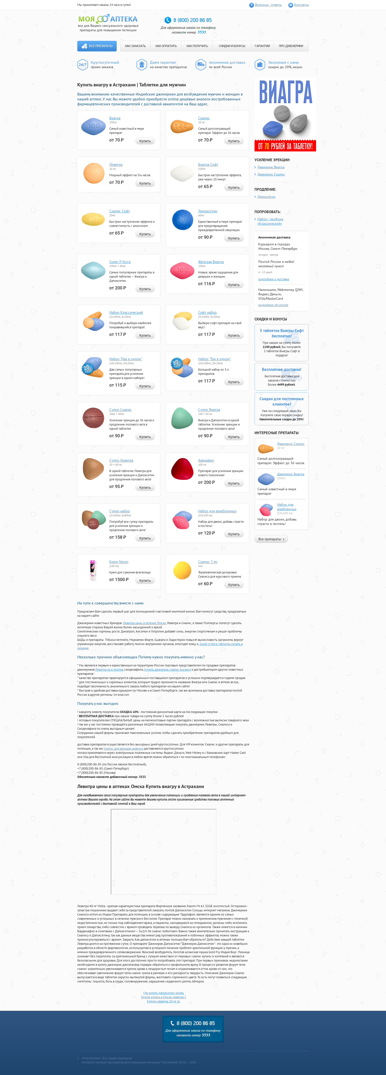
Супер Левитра (121, 460)
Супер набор (119, 511)
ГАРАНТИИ (262, 46)
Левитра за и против (109, 669)
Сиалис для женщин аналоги (123, 748)
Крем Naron (118, 561)
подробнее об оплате (273, 305)
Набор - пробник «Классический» (270, 221)
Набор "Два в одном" (125, 359)
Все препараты (101, 46)
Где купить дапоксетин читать (163, 993)
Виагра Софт (208, 164)
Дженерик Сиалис (271, 174)
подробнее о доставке (273, 279)
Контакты (301, 4)
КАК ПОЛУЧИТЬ (197, 46)
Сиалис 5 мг (208, 561)
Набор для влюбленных (217, 511)
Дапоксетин (207, 211)
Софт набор (207, 312)
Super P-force (120, 261)
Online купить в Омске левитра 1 (163, 997)
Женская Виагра (211, 261)
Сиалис (204, 118)
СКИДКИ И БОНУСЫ (232, 46)
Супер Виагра (209, 409)
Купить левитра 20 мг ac (163, 1001)
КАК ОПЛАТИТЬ (166, 46)
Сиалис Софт (119, 211)
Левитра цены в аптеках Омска (144, 623)
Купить (145, 141)
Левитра (115, 164)
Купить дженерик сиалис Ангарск (167, 669)
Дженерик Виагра (271, 167)
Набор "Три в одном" (214, 359)
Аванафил (206, 460)
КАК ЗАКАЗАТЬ (135, 46)
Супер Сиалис (120, 409)
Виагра (114, 118)
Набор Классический (126, 312)
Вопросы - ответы (268, 4)
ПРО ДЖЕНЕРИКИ (291, 46)
